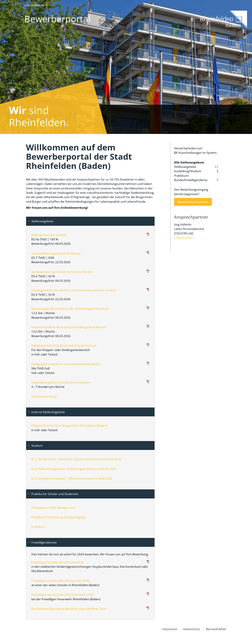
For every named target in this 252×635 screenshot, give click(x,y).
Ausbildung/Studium (196, 171)
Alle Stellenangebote (189, 162)
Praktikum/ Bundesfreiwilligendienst (196, 178)
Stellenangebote (196, 167)
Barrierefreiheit (216, 629)
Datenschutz (191, 629)
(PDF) (148, 234)
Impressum (169, 629)
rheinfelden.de (34, 5)
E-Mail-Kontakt (183, 238)
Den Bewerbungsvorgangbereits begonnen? (193, 196)
